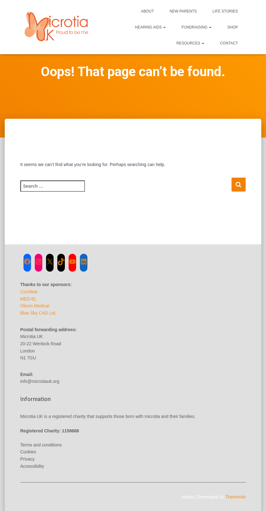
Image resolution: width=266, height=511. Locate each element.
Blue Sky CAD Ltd (37, 312)
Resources (190, 43)
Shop (232, 27)
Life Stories (225, 11)
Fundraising (196, 27)
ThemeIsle (235, 496)
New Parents (183, 11)
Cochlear (29, 291)
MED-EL (28, 298)
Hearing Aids (150, 27)
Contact (229, 43)
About (147, 11)
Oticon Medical (35, 305)
